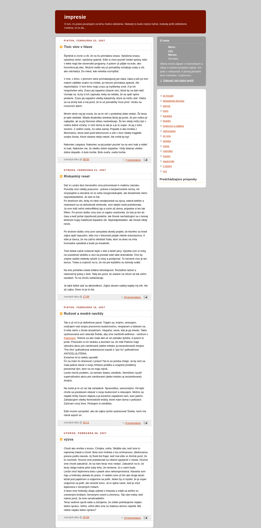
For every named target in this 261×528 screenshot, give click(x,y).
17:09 (86, 296)
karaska (167, 116)
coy (165, 171)
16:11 (86, 422)
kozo (165, 111)
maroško (168, 151)
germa (166, 106)
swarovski (168, 161)
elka (170, 51)
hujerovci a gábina (173, 126)
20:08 (86, 517)
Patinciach (70, 338)
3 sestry (167, 166)
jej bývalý (168, 95)
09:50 (86, 159)
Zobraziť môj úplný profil (178, 80)
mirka (166, 146)
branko (167, 121)
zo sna (166, 136)
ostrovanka (169, 131)
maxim (166, 156)
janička (167, 141)
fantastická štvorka (173, 101)
